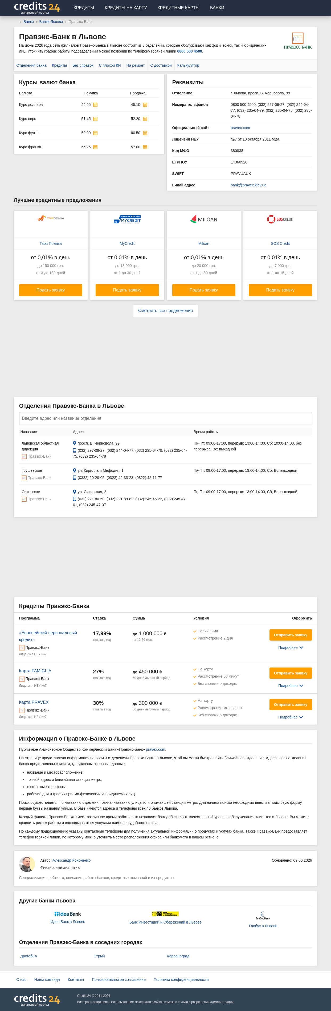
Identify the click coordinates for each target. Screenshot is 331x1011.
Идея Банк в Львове (68, 922)
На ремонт (135, 65)
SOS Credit (280, 243)
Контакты (76, 979)
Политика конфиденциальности (181, 979)
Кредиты (84, 8)
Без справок (82, 65)
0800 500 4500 (189, 51)
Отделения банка (32, 65)
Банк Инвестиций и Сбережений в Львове (165, 922)
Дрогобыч (29, 956)
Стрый (99, 956)
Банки (217, 8)
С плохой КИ (110, 65)
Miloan (203, 243)
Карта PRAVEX (34, 702)
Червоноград (178, 956)
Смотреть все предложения (165, 310)
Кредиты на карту (126, 8)
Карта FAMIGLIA (35, 671)
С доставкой (160, 65)
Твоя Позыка (51, 243)
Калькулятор (188, 65)
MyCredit (127, 243)
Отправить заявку (290, 635)
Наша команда (47, 979)
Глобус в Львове (263, 926)
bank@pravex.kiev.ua (249, 185)
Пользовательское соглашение (119, 979)
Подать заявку (50, 290)
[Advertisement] (165, 357)
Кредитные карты (178, 8)
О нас (21, 979)
